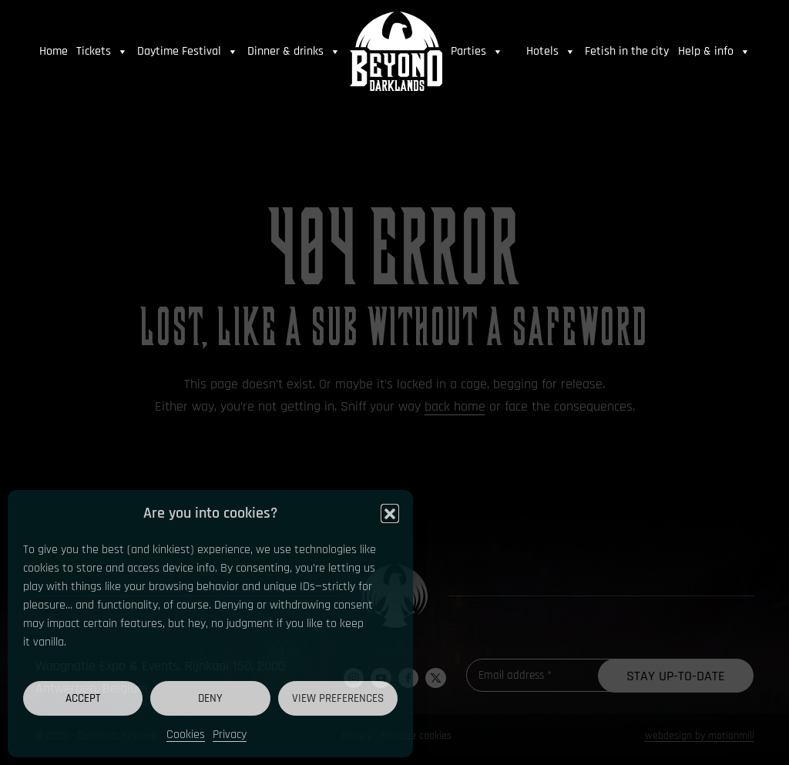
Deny (210, 698)
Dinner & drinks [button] (294, 51)
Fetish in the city (627, 51)
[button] (390, 513)
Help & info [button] (714, 51)
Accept (82, 698)
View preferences (338, 698)
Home (53, 51)
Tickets (102, 51)
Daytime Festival (187, 51)
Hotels (551, 51)
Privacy (230, 734)
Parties (477, 51)
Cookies (185, 734)
